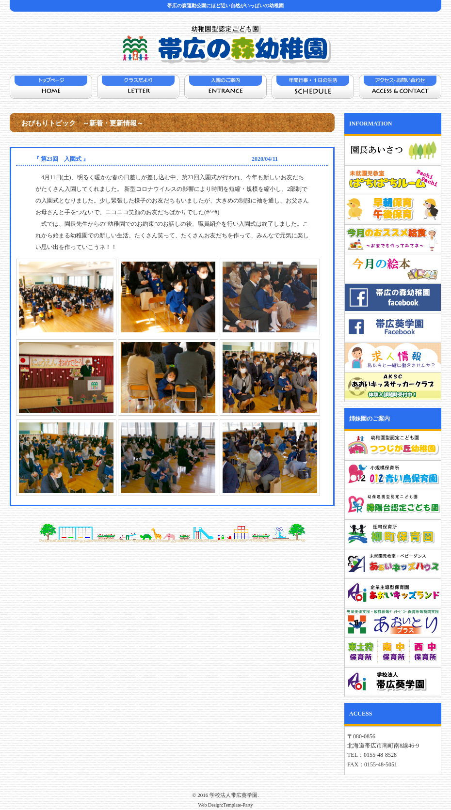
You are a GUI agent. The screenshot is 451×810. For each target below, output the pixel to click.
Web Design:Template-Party (225, 805)
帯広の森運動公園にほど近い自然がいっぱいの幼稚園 (225, 5)
